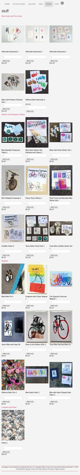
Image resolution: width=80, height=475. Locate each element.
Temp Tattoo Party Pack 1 (35, 246)
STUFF (48, 4)
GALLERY (32, 4)
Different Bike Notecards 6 (35, 100)
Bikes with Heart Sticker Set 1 (60, 150)
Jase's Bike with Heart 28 (11, 344)
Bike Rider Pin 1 (8, 296)
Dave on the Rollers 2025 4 (36, 344)
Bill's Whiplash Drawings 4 (11, 198)
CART (56, 4)
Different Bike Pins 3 (9, 392)
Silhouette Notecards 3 (10, 52)
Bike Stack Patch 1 (32, 392)
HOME (7, 4)
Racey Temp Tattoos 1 (34, 198)
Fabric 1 (5, 443)
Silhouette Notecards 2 (34, 52)
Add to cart (6, 60)
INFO (41, 4)
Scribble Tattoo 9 (8, 246)
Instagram (62, 3)
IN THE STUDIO (19, 4)
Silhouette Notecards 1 (57, 52)
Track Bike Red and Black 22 (60, 344)
